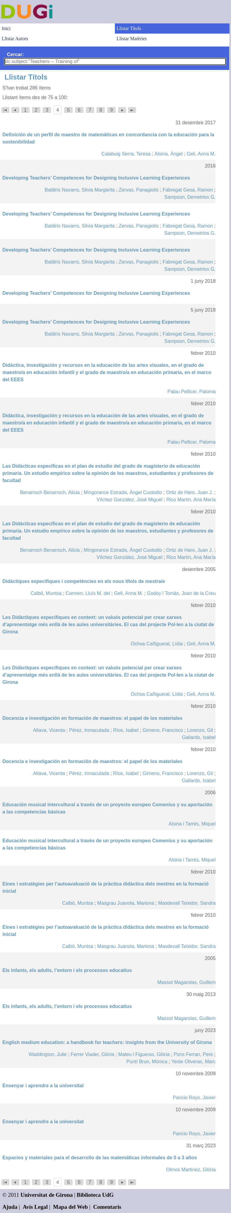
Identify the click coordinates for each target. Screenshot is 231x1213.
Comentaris (107, 1207)
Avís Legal (35, 1207)
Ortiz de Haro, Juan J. (189, 492)
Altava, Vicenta (49, 730)
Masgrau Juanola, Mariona (125, 903)
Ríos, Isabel (125, 730)
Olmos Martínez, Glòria (190, 1169)
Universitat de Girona (46, 1195)
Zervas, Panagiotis (139, 189)
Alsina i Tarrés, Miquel (192, 823)
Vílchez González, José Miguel (129, 499)
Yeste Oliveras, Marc (193, 1061)
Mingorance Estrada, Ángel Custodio (123, 492)
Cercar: (15, 54)
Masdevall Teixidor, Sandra (187, 903)
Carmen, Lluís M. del (88, 593)
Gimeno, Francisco (163, 730)
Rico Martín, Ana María (191, 499)
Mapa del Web (70, 1207)
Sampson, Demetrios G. (190, 197)
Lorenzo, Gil (200, 730)
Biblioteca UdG (95, 1195)
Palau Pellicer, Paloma (192, 391)
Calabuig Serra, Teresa (125, 153)
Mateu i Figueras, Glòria (144, 1054)
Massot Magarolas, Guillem (186, 982)
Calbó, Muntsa (46, 593)
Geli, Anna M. (201, 153)
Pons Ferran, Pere (193, 1054)
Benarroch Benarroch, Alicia (50, 492)
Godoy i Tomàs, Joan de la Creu (181, 593)
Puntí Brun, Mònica (146, 1061)
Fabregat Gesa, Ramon (188, 189)
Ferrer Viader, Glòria (92, 1054)
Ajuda (9, 1207)
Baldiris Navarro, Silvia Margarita (80, 189)
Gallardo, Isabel (199, 737)
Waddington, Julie (48, 1054)
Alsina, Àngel (169, 153)
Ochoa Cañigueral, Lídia (157, 643)
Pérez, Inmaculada (89, 730)
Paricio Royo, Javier (194, 1097)
